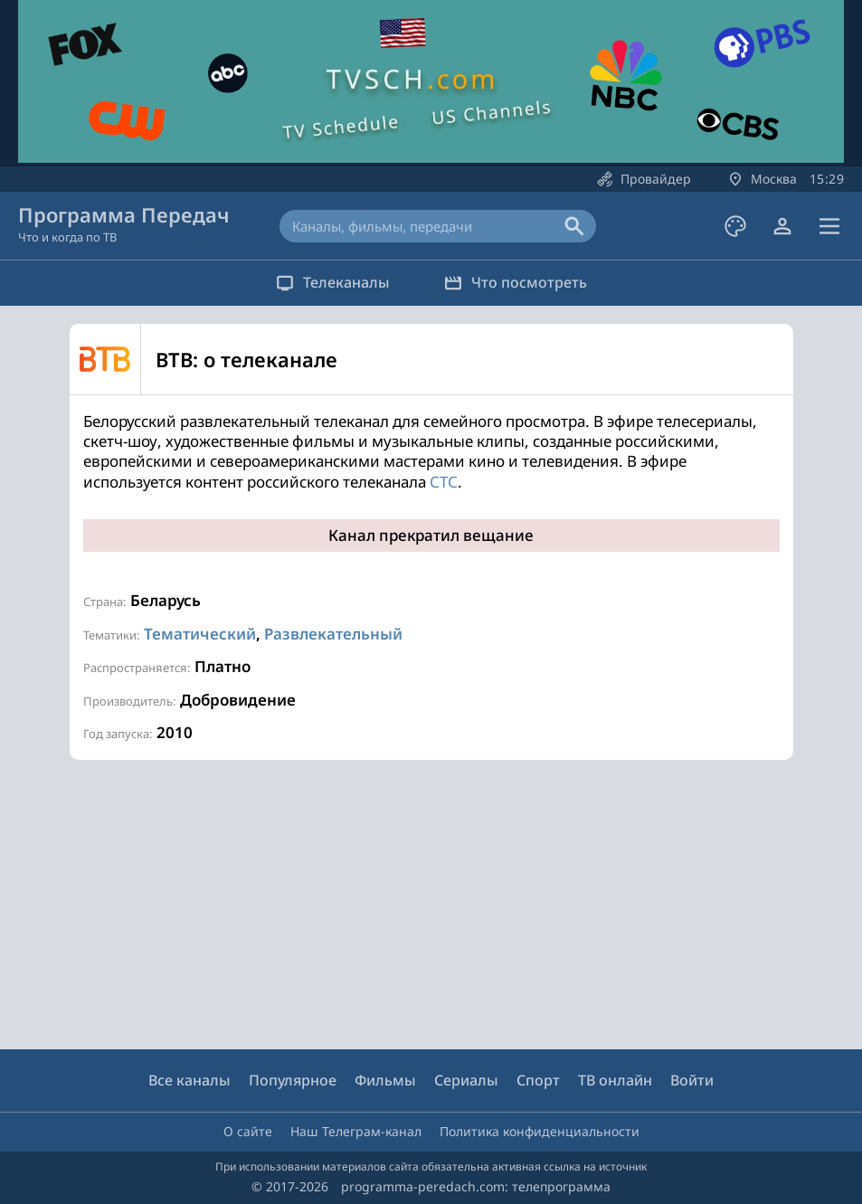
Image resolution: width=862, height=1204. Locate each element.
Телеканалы (333, 282)
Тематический (200, 633)
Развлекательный (333, 633)
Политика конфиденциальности (539, 1131)
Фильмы (385, 1080)
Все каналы (189, 1080)
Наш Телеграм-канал (356, 1131)
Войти (692, 1080)
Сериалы (466, 1080)
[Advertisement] (426, 904)
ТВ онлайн (615, 1080)
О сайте (247, 1131)
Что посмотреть (515, 282)
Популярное (292, 1080)
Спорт (538, 1080)
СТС (444, 481)
